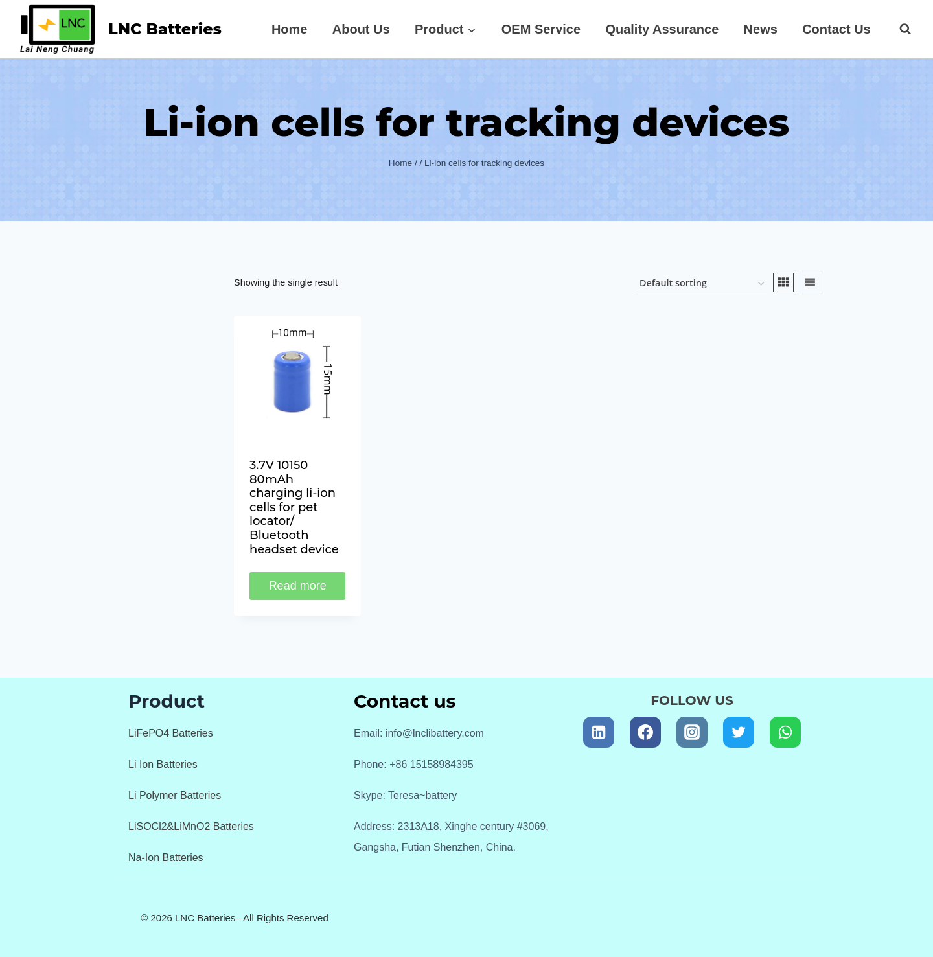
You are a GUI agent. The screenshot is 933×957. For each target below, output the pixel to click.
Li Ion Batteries (163, 764)
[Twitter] (738, 732)
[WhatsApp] (785, 732)
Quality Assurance (662, 29)
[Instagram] (692, 732)
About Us (361, 29)
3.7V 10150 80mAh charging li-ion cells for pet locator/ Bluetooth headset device (294, 507)
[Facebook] (645, 732)
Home (289, 29)
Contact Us (836, 29)
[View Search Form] (898, 29)
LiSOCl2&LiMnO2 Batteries (191, 826)
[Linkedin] (598, 732)
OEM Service (541, 29)
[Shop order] (701, 284)
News (761, 29)
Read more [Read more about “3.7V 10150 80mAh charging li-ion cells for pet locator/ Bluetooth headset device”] (298, 585)
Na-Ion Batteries (165, 857)
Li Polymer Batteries (174, 795)
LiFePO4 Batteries (170, 733)
